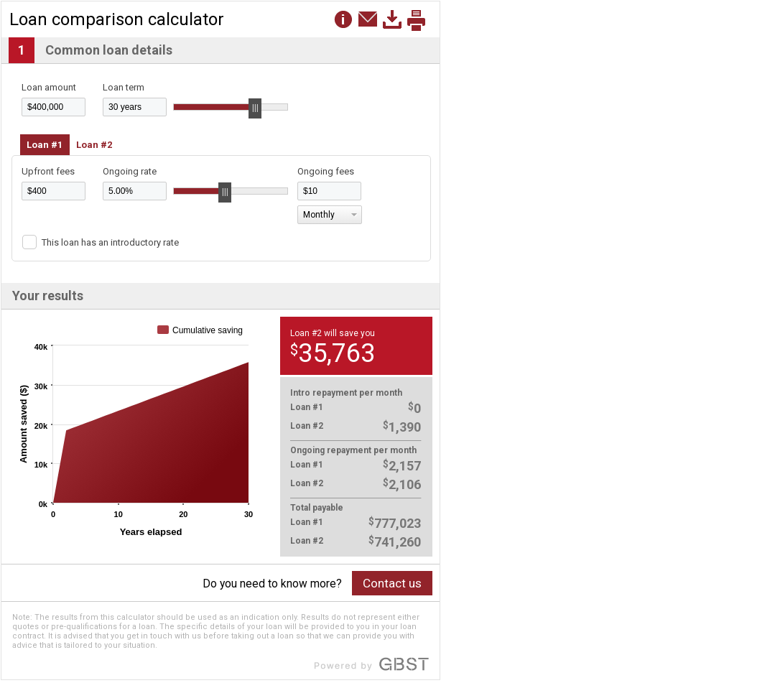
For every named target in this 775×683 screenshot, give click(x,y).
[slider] (255, 108)
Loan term (123, 87)
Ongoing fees (325, 171)
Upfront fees (48, 171)
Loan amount (49, 87)
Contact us (392, 583)
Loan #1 (44, 144)
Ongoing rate (130, 171)
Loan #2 (94, 144)
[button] (367, 19)
